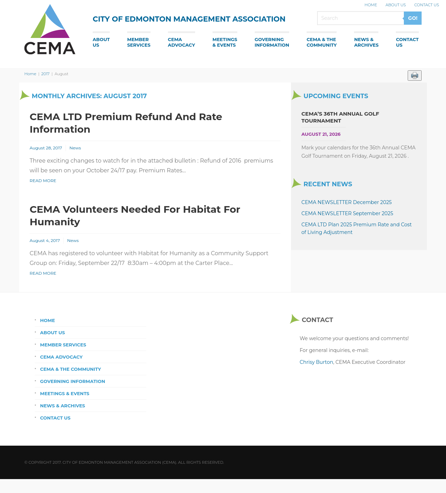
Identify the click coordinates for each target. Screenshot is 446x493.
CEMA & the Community (70, 369)
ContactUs (407, 42)
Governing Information (72, 381)
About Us (395, 4)
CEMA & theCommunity (322, 42)
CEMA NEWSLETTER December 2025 (346, 202)
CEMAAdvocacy (181, 42)
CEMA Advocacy (61, 357)
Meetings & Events (64, 393)
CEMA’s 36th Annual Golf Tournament (340, 117)
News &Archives (366, 42)
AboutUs (101, 42)
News (75, 147)
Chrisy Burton (316, 362)
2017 (45, 73)
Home (370, 4)
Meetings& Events (225, 42)
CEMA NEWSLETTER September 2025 (347, 213)
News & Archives (62, 405)
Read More (43, 180)
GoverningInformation (272, 42)
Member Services (63, 344)
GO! (412, 18)
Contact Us (426, 4)
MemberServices (139, 42)
